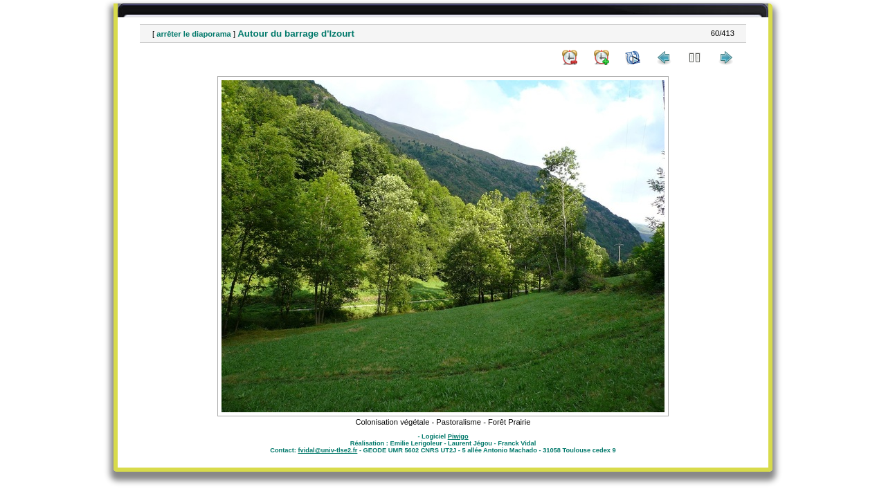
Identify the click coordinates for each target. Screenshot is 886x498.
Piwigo (458, 436)
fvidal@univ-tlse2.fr (327, 450)
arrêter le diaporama (193, 34)
